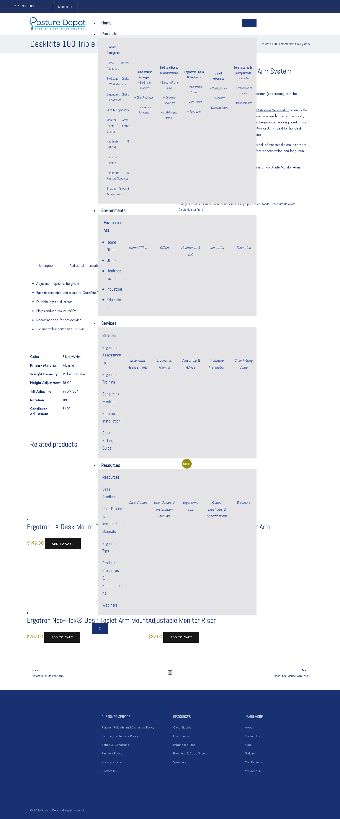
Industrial (114, 289)
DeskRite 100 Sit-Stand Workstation (263, 110)
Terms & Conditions (115, 744)
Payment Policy (112, 753)
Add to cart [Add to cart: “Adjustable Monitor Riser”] (181, 637)
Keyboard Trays (219, 108)
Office (111, 260)
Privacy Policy (111, 762)
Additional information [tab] (85, 265)
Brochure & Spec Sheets (190, 753)
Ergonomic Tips (184, 744)
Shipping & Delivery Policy (120, 736)
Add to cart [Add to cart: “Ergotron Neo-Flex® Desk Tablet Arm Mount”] (62, 637)
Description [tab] (46, 265)
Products (109, 34)
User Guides (182, 736)
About (249, 727)
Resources (110, 465)
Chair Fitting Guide (107, 440)
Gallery (250, 753)
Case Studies (182, 727)
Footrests (195, 111)
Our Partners (253, 762)
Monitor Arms (244, 78)
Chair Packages (145, 97)
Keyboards (219, 98)
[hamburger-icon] (249, 23)
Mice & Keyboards (118, 110)
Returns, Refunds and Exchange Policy (128, 727)
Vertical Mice (219, 88)
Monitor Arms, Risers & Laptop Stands (118, 125)
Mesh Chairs (195, 102)
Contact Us (109, 771)
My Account (253, 771)
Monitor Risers (244, 103)
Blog (248, 744)
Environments (113, 210)
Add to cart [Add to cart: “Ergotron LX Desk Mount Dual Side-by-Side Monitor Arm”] (63, 544)
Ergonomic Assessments (111, 355)
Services (108, 323)
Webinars (110, 605)
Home (106, 23)
